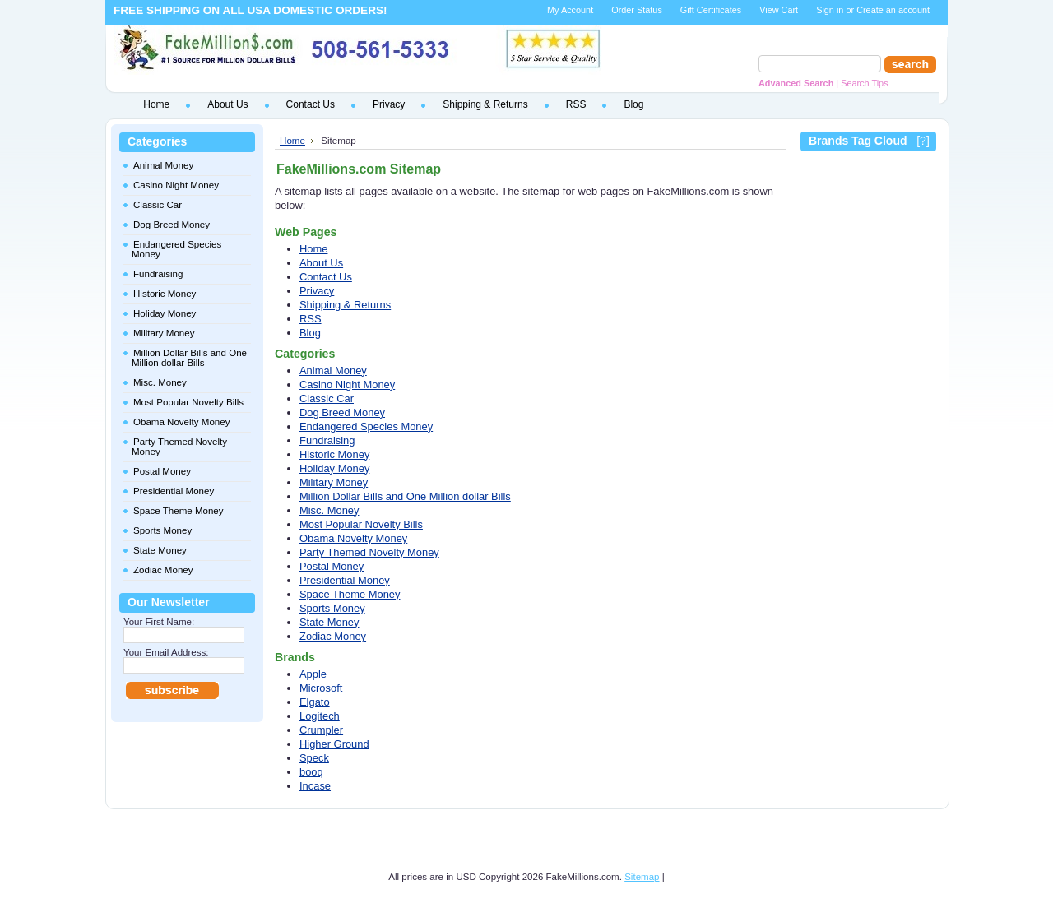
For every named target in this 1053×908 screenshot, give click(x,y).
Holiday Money (164, 313)
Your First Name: (158, 622)
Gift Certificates (710, 10)
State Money (160, 550)
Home (292, 140)
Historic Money (164, 294)
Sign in (829, 10)
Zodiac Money (163, 570)
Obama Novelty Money (181, 422)
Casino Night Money (176, 185)
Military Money (163, 333)
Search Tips (864, 83)
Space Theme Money (178, 511)
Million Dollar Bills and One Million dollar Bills (189, 358)
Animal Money (163, 165)
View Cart (778, 10)
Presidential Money (173, 491)
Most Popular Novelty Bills (188, 402)
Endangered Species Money (176, 249)
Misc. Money (160, 382)
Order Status (636, 10)
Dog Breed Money (171, 224)
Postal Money (162, 471)
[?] (923, 140)
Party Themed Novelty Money (179, 446)
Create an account (893, 10)
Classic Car (157, 205)
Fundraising (158, 274)
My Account (570, 10)
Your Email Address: (166, 652)
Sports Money (162, 530)
